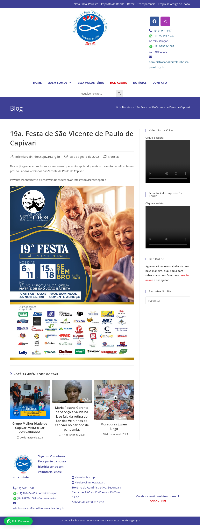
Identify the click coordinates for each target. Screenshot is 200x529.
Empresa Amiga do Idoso (174, 4)
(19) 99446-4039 (164, 36)
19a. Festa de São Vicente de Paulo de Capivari (162, 107)
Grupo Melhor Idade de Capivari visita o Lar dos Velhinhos (29, 427)
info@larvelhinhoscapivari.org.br (37, 156)
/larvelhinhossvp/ (86, 477)
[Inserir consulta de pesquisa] (168, 300)
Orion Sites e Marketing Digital (123, 524)
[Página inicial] (117, 107)
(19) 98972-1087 (164, 46)
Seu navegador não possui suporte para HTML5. (168, 161)
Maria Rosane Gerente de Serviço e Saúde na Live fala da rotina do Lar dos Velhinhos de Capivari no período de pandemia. (72, 419)
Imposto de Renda (112, 4)
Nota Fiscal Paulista (86, 4)
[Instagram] (165, 21)
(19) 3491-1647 (163, 30)
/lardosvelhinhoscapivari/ (91, 482)
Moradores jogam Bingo (114, 426)
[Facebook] (154, 21)
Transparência (146, 4)
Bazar (130, 4)
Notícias (113, 156)
